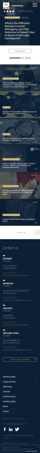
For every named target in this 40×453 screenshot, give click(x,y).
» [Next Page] (36, 232)
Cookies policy (9, 401)
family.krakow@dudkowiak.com (16, 325)
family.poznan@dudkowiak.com (16, 275)
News (5, 406)
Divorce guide (9, 376)
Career (6, 411)
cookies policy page (31, 451)
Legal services (9, 381)
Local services (9, 396)
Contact (6, 391)
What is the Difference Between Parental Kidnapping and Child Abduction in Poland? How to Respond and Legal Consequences (20, 30)
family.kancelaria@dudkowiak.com (17, 349)
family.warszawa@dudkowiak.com (17, 300)
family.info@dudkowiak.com (15, 423)
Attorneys (7, 386)
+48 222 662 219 (9, 272)
